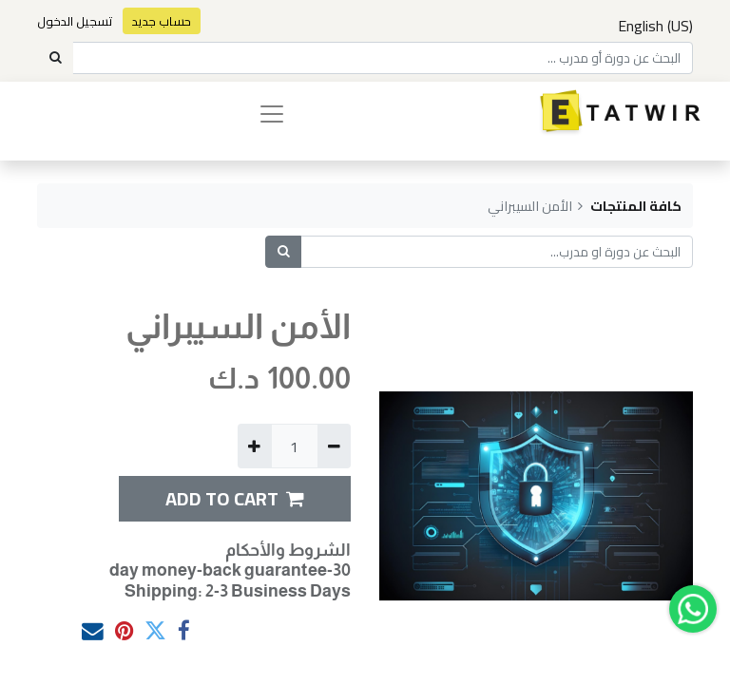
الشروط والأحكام (288, 550)
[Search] (55, 58)
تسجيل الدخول (75, 21)
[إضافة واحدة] (254, 445)
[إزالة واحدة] (334, 445)
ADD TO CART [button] (234, 498)
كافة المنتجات (636, 205)
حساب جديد (161, 21)
